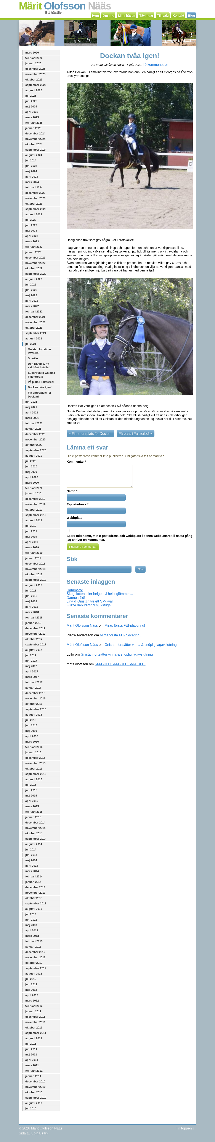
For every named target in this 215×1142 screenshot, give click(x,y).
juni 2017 (31, 660)
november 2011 (35, 1022)
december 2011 (35, 1016)
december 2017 (35, 628)
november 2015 (35, 763)
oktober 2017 (33, 639)
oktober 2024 (33, 144)
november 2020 (35, 439)
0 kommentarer (156, 64)
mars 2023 (32, 241)
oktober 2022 (33, 268)
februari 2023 (34, 246)
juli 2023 (30, 219)
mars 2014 (32, 871)
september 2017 (35, 644)
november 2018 (35, 569)
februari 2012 (34, 1006)
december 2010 (35, 1081)
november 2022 (35, 263)
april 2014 (31, 865)
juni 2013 (31, 919)
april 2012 (31, 995)
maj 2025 (31, 106)
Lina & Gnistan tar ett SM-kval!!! (91, 601)
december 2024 (35, 133)
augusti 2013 (33, 908)
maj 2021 (31, 407)
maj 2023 (31, 230)
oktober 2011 (33, 1027)
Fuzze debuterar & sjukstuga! (89, 605)
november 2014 (35, 828)
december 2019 (35, 498)
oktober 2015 (33, 768)
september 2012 (35, 968)
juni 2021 (31, 401)
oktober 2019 (33, 509)
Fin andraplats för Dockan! (39, 394)
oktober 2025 (33, 79)
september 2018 (35, 579)
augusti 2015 (33, 779)
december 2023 (35, 192)
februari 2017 (34, 682)
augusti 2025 (33, 90)
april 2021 (31, 412)
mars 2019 (32, 547)
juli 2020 (30, 461)
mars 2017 (32, 676)
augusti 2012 (33, 973)
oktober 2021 (33, 327)
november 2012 (35, 957)
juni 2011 (31, 1049)
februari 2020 (34, 488)
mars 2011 (32, 1065)
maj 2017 (31, 666)
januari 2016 (33, 752)
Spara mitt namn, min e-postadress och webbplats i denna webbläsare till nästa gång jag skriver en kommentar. (129, 537)
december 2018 (35, 563)
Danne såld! (76, 597)
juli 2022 (30, 284)
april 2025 (31, 112)
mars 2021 (32, 418)
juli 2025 (30, 95)
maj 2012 (31, 989)
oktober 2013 (33, 898)
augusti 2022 (33, 279)
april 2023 (31, 236)
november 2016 (35, 698)
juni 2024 (31, 165)
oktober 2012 (33, 962)
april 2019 (31, 542)
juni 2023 (31, 225)
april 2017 (31, 671)
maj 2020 (31, 471)
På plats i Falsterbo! (41, 381)
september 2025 (35, 85)
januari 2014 (33, 881)
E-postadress (77, 504)
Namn (72, 491)
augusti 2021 (33, 338)
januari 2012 (33, 1011)
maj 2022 (31, 295)
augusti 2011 (33, 1038)
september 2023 (35, 209)
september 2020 (35, 450)
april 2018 (31, 606)
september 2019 (35, 515)
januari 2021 (33, 428)
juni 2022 (31, 290)
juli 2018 (30, 590)
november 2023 (35, 198)
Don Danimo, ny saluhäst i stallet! (39, 365)
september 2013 (35, 903)
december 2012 (35, 952)
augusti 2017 (33, 649)
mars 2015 (32, 806)
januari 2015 (33, 817)
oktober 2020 (33, 444)
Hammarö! (75, 590)
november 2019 (35, 504)
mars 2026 (32, 52)
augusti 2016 (33, 714)
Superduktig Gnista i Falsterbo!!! (41, 374)
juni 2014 (31, 854)
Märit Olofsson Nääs (46, 1128)
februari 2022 (34, 311)
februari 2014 (34, 876)
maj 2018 (31, 601)
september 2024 (35, 149)
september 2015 (35, 774)
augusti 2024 (33, 155)
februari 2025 (34, 122)
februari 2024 (34, 187)
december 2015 (35, 757)
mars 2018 (32, 612)
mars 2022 (32, 306)
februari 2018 (34, 617)
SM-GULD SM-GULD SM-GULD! (120, 664)
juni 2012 (31, 984)
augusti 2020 (33, 455)
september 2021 (35, 333)
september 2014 (35, 838)
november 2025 (35, 74)
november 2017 (35, 633)
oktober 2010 (33, 1092)
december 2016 (35, 693)
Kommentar (76, 461)
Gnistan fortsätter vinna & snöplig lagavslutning (140, 645)
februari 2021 (34, 423)
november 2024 (35, 138)
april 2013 (31, 930)
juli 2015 (30, 784)
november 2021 (35, 322)
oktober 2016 (33, 703)
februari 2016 (34, 747)
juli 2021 (30, 343)
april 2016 (31, 736)
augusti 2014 (33, 844)
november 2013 (35, 892)
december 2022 (35, 257)
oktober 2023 (33, 203)
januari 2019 (33, 558)
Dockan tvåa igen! (40, 387)
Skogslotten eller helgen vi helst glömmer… (100, 594)
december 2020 (35, 434)
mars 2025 (32, 117)
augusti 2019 (33, 520)
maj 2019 (31, 536)
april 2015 (31, 801)
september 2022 (35, 273)
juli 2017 (30, 655)
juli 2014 (30, 849)
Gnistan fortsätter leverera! (39, 351)
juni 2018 (31, 596)
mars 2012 (32, 1000)
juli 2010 (30, 1108)
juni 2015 (31, 790)
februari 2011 (34, 1070)
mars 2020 (32, 482)
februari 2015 (34, 811)
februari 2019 (34, 552)
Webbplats (74, 517)
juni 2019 (31, 531)
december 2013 (35, 887)
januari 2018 (33, 623)
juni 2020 (31, 466)
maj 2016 (31, 730)
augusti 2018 (33, 585)
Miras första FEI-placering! (124, 625)
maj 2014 (31, 860)
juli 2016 (30, 720)
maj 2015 (31, 795)
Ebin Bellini (39, 1133)
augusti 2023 (33, 214)
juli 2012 (30, 979)
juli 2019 (30, 525)
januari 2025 (33, 128)
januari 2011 (33, 1076)
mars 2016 (32, 741)
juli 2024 (30, 160)
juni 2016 (31, 725)
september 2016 (35, 709)
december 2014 (35, 822)
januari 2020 (33, 493)
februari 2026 (34, 58)
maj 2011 (31, 1054)
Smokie (33, 358)
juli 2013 (30, 914)
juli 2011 (30, 1043)
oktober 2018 (33, 574)
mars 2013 (32, 935)
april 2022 (31, 300)
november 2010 (35, 1086)
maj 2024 (31, 171)
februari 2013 (34, 941)
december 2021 (35, 317)
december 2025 (35, 68)
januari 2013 (33, 946)
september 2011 (35, 1033)
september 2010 (35, 1097)
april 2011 (31, 1060)
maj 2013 (31, 925)
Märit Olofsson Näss (82, 625)
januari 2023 (33, 252)
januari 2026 (33, 63)
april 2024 (31, 176)
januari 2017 (33, 687)
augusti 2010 (33, 1103)
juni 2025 (31, 101)
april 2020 (31, 477)
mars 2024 (32, 182)
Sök (72, 559)
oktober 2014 (33, 833)
